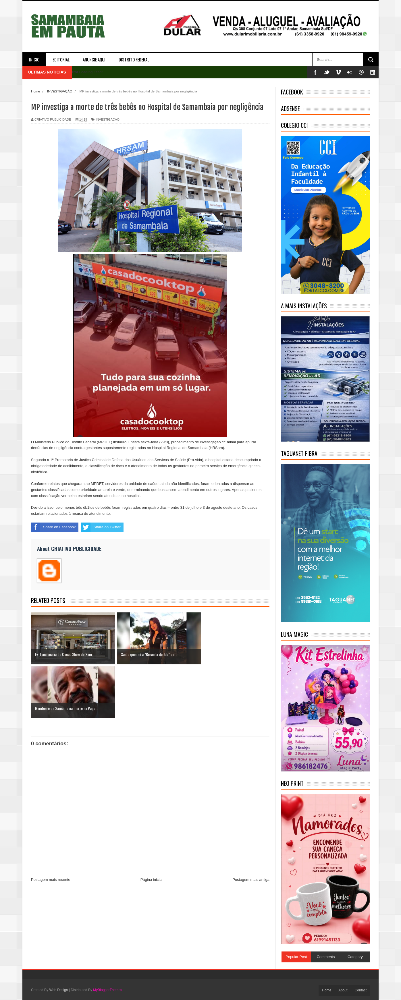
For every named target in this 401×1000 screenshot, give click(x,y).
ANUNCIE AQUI (94, 59)
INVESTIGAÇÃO (107, 119)
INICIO (34, 59)
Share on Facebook (53, 527)
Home (326, 990)
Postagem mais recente (50, 825)
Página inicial (151, 825)
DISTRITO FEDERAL (134, 59)
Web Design (58, 990)
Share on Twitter (100, 527)
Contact (361, 990)
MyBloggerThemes (107, 990)
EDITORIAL (61, 59)
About (342, 990)
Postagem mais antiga (250, 825)
